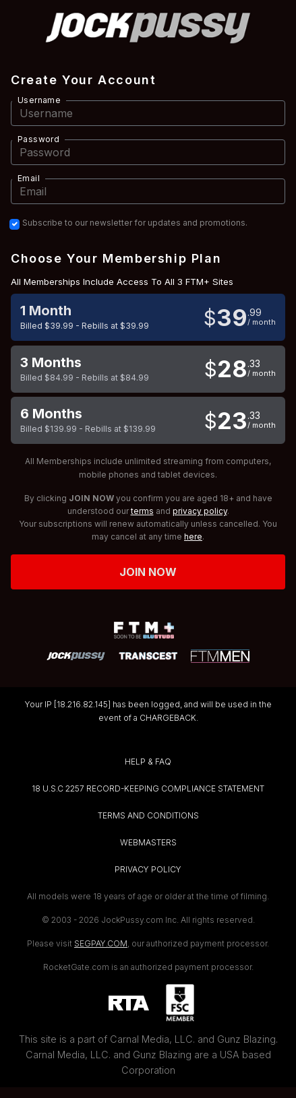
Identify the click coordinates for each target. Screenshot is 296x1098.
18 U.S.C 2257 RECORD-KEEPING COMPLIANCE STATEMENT (148, 788)
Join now (148, 572)
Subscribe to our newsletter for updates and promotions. (134, 223)
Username (39, 100)
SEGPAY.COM (100, 943)
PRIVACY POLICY (148, 869)
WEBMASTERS (148, 842)
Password (38, 139)
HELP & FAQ (148, 761)
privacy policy (200, 511)
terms (142, 511)
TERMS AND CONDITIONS (148, 815)
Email (29, 178)
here (193, 536)
